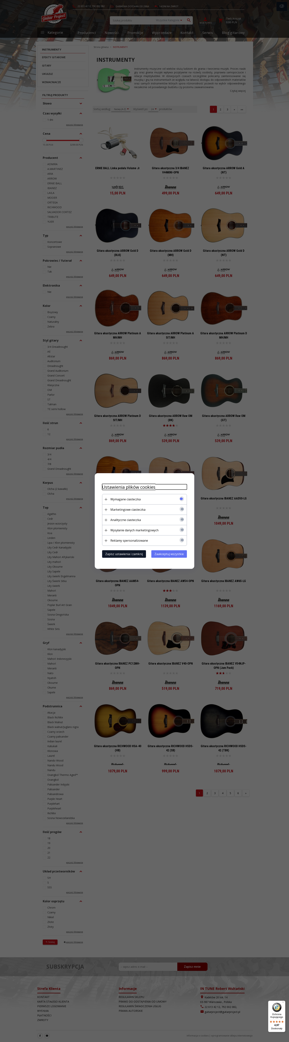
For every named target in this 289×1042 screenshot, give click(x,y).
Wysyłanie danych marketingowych (134, 530)
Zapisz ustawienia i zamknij (124, 554)
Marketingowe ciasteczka (127, 510)
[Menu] (283, 1003)
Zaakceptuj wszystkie (169, 554)
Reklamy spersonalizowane (129, 541)
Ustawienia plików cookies (128, 487)
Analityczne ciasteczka (125, 520)
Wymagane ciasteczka (125, 499)
